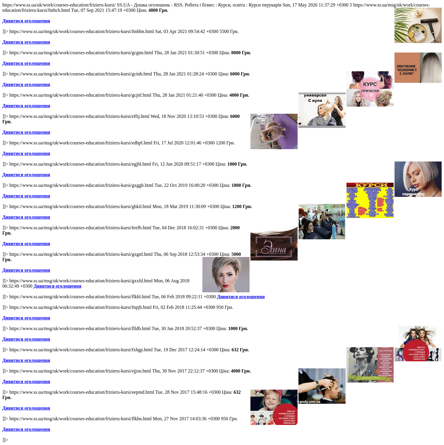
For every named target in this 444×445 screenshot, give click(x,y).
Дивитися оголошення (26, 20)
